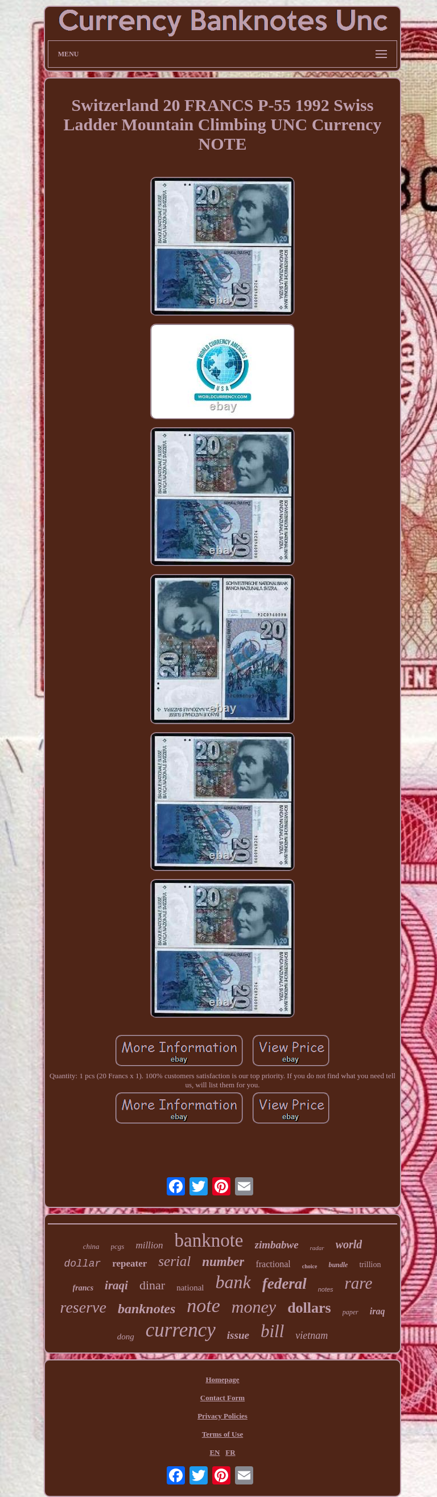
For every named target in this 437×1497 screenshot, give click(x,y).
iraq (377, 1311)
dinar (152, 1285)
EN (214, 1452)
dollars (309, 1308)
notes (325, 1289)
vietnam (311, 1335)
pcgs (118, 1246)
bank (232, 1282)
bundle (338, 1265)
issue (238, 1335)
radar (317, 1247)
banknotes (146, 1308)
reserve (83, 1307)
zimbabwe (277, 1245)
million (149, 1245)
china (91, 1246)
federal (284, 1283)
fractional (272, 1264)
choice (310, 1266)
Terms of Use (222, 1434)
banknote (209, 1240)
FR (230, 1452)
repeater (129, 1263)
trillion (370, 1264)
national (190, 1287)
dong (125, 1336)
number (223, 1262)
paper (350, 1312)
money (254, 1306)
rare (359, 1283)
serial (174, 1261)
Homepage (222, 1379)
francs (83, 1288)
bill (272, 1331)
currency (181, 1330)
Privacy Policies (222, 1416)
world (349, 1244)
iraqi (116, 1285)
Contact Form (222, 1397)
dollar (82, 1263)
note (203, 1305)
